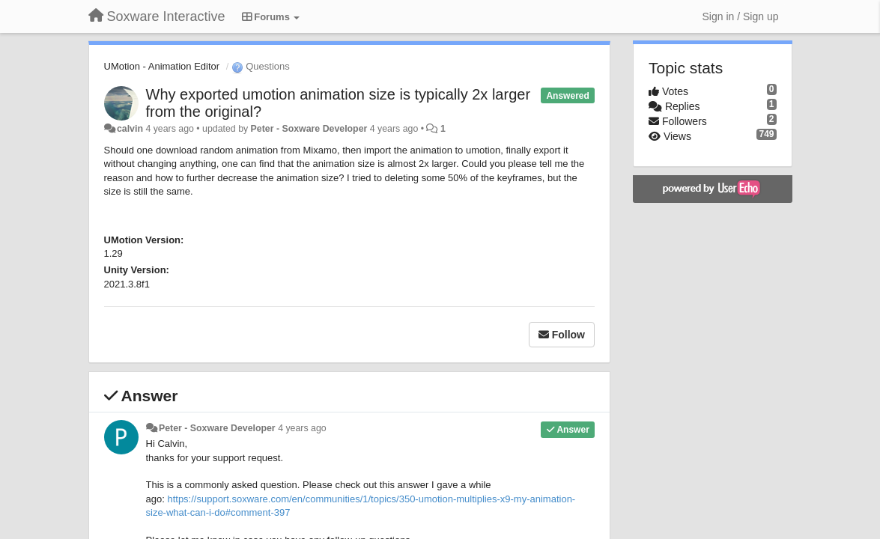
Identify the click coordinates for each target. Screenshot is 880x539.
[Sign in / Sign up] (741, 16)
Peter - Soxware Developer (309, 129)
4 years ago (302, 428)
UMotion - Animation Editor (162, 66)
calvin (130, 129)
